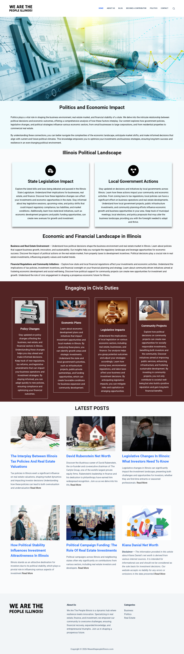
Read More (35, 488)
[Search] (174, 8)
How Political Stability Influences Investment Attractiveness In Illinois (30, 550)
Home (101, 8)
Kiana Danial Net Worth (140, 545)
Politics (153, 8)
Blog (120, 8)
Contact (164, 8)
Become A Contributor (136, 8)
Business (128, 610)
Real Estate (129, 618)
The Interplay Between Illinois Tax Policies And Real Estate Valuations (34, 461)
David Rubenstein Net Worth (88, 456)
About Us (111, 8)
